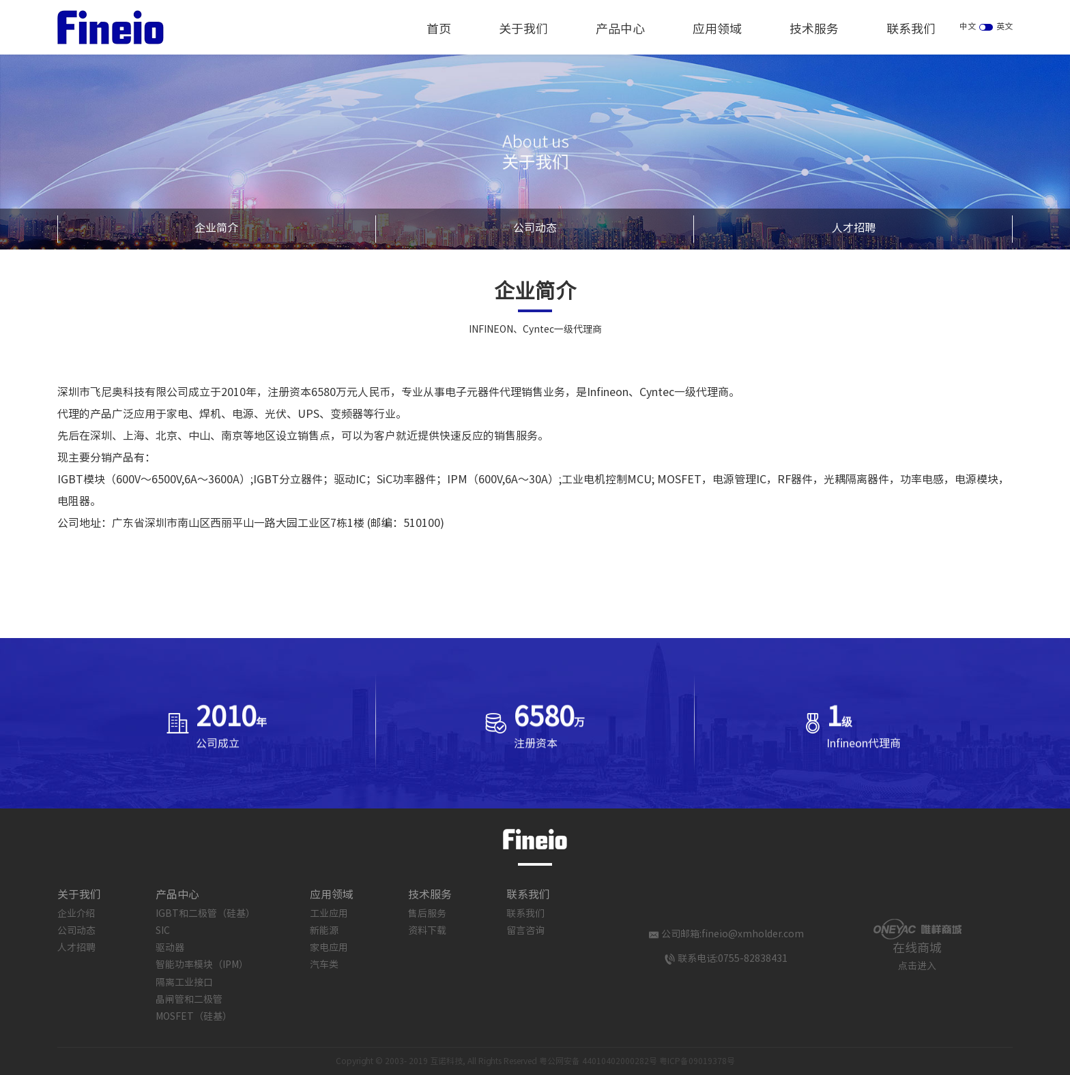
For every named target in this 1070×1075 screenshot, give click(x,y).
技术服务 (814, 30)
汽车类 (324, 965)
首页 (438, 30)
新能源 (324, 931)
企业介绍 (76, 914)
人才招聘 (854, 228)
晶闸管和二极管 (189, 1000)
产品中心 (620, 30)
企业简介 (216, 228)
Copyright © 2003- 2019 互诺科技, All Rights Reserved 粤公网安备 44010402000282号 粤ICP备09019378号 (535, 1061)
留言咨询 (525, 931)
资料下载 (427, 931)
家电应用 (329, 948)
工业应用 (329, 914)
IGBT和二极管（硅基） (205, 914)
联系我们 (911, 30)
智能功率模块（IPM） (202, 965)
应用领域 (717, 30)
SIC (163, 931)
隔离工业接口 (184, 983)
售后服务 (427, 914)
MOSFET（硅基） (194, 1017)
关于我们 (523, 30)
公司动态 (535, 228)
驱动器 (170, 948)
